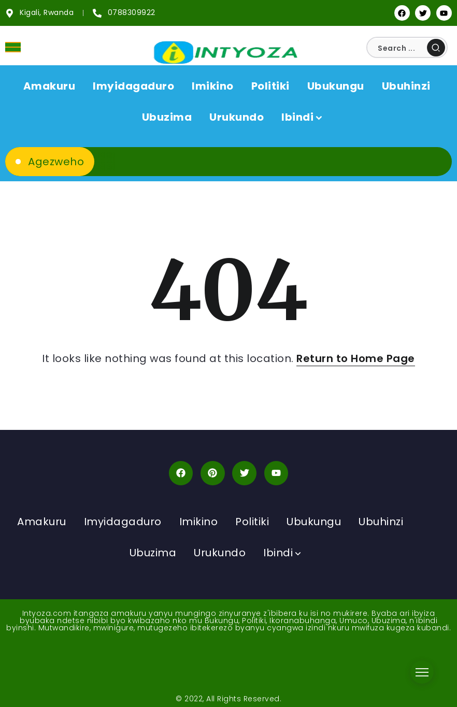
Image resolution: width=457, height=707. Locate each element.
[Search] (406, 48)
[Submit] (436, 47)
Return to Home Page (355, 358)
